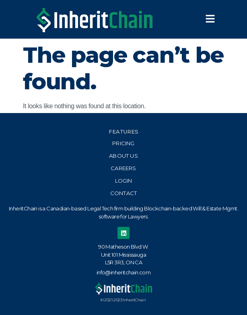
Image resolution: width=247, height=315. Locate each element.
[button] (210, 19)
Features (123, 131)
